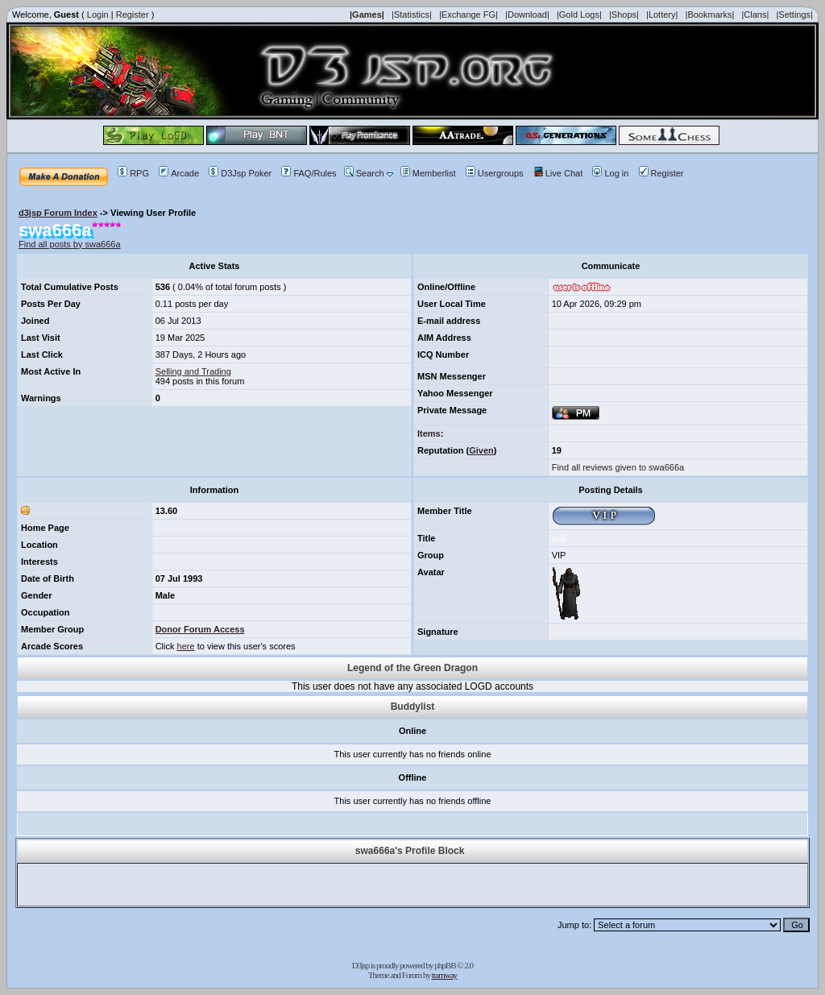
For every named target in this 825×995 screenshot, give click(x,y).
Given (481, 450)
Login (98, 14)
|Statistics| (412, 14)
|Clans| (755, 14)
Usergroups (495, 173)
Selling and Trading (193, 371)
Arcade (179, 173)
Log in (610, 173)
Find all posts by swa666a (70, 244)
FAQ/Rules (308, 173)
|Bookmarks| (710, 14)
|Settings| (794, 14)
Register (132, 14)
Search (364, 173)
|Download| (527, 14)
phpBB (444, 965)
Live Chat (557, 173)
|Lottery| (662, 14)
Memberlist (428, 173)
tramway (444, 975)
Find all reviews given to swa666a (618, 467)
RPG (133, 173)
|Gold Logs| (579, 14)
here (186, 646)
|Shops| (624, 14)
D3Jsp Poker (240, 173)
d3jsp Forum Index (58, 213)
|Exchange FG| (468, 14)
